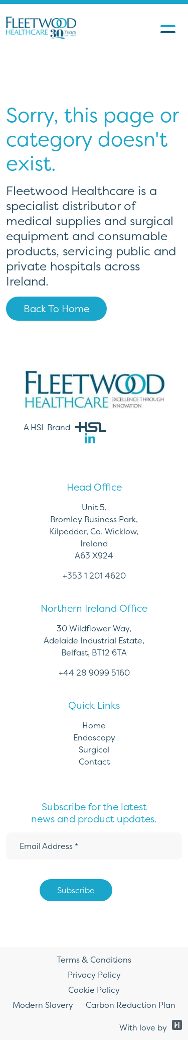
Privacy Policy (94, 975)
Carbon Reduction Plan (130, 1005)
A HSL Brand (65, 427)
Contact (94, 762)
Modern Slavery (43, 1005)
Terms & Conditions (94, 960)
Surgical (94, 749)
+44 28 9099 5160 (94, 673)
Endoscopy (94, 737)
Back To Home (56, 309)
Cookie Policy (94, 990)
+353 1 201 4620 (94, 576)
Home (94, 725)
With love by (150, 1027)
